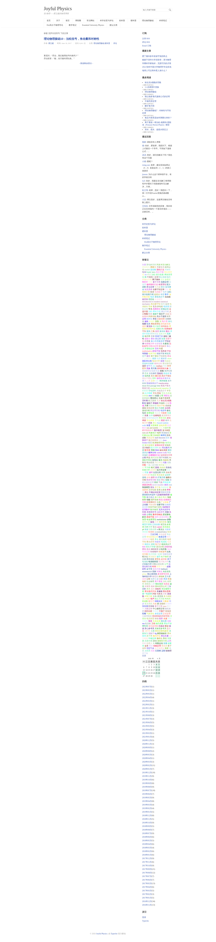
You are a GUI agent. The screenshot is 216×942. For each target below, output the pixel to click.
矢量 (144, 265)
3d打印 (147, 631)
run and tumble (152, 428)
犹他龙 (166, 373)
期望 (163, 420)
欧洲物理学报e (158, 443)
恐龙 (146, 373)
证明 (144, 319)
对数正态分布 (158, 564)
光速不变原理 (164, 398)
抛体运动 (158, 363)
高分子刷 (160, 272)
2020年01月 (147, 769)
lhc (170, 458)
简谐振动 (165, 433)
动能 (148, 500)
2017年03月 (147, 891)
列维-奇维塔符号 (149, 512)
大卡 (151, 415)
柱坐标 (151, 532)
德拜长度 (146, 522)
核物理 (169, 651)
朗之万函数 (159, 408)
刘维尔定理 (153, 346)
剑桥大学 (148, 527)
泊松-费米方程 (154, 311)
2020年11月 (147, 744)
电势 (165, 292)
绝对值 (161, 465)
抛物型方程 (162, 641)
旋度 (167, 304)
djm (154, 366)
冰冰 (144, 155)
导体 (150, 306)
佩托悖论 (156, 636)
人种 (153, 584)
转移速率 (162, 552)
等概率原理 (167, 554)
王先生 (145, 206)
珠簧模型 (146, 487)
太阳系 (147, 651)
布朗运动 (159, 643)
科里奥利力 (151, 502)
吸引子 (151, 601)
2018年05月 (147, 840)
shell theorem (160, 438)
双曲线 (169, 467)
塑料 (154, 378)
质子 (169, 559)
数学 (167, 294)
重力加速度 (155, 435)
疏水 (153, 589)
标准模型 (158, 299)
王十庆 (168, 576)
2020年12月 (147, 740)
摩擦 (169, 490)
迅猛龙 (160, 373)
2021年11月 (147, 708)
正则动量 (156, 524)
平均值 (157, 420)
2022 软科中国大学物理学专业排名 (157, 67)
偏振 (146, 321)
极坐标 (162, 331)
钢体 (150, 621)
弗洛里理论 (155, 324)
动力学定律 (161, 470)
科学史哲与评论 (107, 21)
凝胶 (144, 366)
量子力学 (156, 282)
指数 (169, 463)
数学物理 (154, 510)
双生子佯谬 (151, 547)
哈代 (163, 304)
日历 (144, 656)
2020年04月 (147, 758)
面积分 (147, 544)
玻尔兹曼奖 (149, 445)
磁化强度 (163, 450)
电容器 (166, 306)
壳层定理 (150, 438)
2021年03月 (147, 733)
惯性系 (145, 626)
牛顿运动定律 (154, 492)
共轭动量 (152, 505)
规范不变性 (147, 524)
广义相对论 (147, 358)
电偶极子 (158, 292)
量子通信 (155, 356)
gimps (144, 574)
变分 (153, 339)
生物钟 (169, 604)
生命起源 (156, 621)
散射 (169, 532)
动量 (161, 579)
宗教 (165, 594)
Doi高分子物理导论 (55, 25)
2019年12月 (147, 773)
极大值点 (150, 497)
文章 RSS (146, 39)
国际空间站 (147, 460)
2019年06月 (147, 794)
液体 (166, 485)
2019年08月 (147, 787)
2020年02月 (147, 765)
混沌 (148, 331)
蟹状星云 (154, 398)
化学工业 (155, 579)
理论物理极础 (148, 21)
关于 (58, 21)
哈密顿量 (158, 344)
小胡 (144, 161)
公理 (161, 396)
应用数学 (146, 510)
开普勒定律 (149, 349)
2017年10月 (147, 866)
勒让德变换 (152, 574)
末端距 (152, 321)
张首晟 (145, 606)
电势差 (164, 351)
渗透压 (168, 279)
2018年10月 (147, 823)
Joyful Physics (58, 8)
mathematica (147, 351)
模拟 (150, 443)
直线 (157, 467)
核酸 (169, 621)
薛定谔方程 (155, 410)
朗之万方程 (159, 599)
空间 (157, 349)
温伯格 (153, 270)
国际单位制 (147, 361)
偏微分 (147, 339)
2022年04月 (147, 697)
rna (143, 623)
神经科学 (155, 549)
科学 (169, 316)
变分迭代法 (167, 363)
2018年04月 (147, 844)
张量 (165, 643)
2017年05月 (147, 883)
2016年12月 (147, 901)
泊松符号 (160, 512)
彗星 (167, 648)
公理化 (149, 515)
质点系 (158, 339)
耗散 (150, 423)
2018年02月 (147, 851)
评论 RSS (146, 42)
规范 (169, 522)
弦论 (162, 279)
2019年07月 (147, 790)
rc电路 (147, 599)
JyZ (143, 181)
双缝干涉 (159, 336)
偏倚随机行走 (152, 284)
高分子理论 (147, 378)
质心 (155, 423)
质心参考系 (149, 628)
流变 (144, 579)
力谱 (146, 406)
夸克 (150, 309)
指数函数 (153, 529)
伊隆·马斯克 (157, 594)
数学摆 (147, 450)
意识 (148, 549)
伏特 (153, 544)
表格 (162, 371)
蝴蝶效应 (158, 601)
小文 (144, 200)
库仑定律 (150, 287)
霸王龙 (158, 376)
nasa (164, 606)
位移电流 (157, 415)
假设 (158, 480)
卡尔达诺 (162, 534)
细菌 (144, 324)
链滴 (148, 324)
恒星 (153, 651)
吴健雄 (159, 591)
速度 (157, 331)
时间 (154, 567)
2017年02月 (147, 894)
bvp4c (148, 272)
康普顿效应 (162, 633)
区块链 (151, 606)
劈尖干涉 (168, 623)
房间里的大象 (163, 368)
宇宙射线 (163, 356)
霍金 (169, 356)
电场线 (164, 542)
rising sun (146, 165)
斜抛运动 (165, 309)
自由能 (168, 297)
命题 (157, 396)
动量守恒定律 (158, 289)
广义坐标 (165, 502)
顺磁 (157, 450)
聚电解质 (162, 346)
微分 (168, 331)
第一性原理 (147, 594)
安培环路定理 (152, 418)
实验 (167, 480)
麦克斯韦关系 (163, 574)
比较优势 (161, 319)
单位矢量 (165, 636)
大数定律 (148, 609)
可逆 (146, 472)
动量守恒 (160, 505)
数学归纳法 (157, 515)
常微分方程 (147, 279)
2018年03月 (147, 848)
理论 (163, 480)
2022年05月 (147, 694)
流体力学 (162, 334)
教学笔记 (72, 25)
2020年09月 (147, 747)
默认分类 (113, 25)
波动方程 (146, 410)
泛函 (158, 502)
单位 (146, 492)
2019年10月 (147, 780)
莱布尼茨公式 (161, 586)
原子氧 (157, 487)
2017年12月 (147, 858)
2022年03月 (147, 701)
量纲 (144, 636)
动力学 (147, 336)
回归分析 (148, 611)
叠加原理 (150, 542)
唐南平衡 (150, 517)
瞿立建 (51, 43)
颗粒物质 (159, 584)
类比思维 (167, 591)
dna (160, 448)
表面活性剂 (147, 485)
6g (156, 633)
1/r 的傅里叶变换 (152, 87)
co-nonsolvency (161, 532)
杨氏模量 (159, 623)
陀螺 (144, 614)
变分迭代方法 (150, 591)
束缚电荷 (150, 413)
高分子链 (161, 406)
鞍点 (165, 497)
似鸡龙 (147, 376)
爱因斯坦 (146, 267)
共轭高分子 (161, 391)
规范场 (163, 524)
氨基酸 (148, 623)
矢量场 (166, 344)
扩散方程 (161, 477)
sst (146, 275)
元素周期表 (147, 616)
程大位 (145, 557)
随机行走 (160, 270)
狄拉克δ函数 (166, 401)
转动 (157, 619)
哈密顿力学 (149, 344)
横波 (167, 626)
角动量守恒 (155, 304)
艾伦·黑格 (157, 393)
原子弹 (149, 636)
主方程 (145, 554)
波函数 (168, 408)
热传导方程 (151, 480)
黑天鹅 (154, 368)
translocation (163, 383)
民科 (144, 643)
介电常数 (163, 549)
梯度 (149, 275)
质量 (153, 336)
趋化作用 (163, 425)
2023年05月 (147, 690)
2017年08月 (147, 873)
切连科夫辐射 (148, 363)
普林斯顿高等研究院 (161, 616)
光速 (165, 619)
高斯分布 (160, 329)
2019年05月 (147, 798)
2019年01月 (147, 812)
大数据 (166, 601)
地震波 (166, 584)
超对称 (164, 559)
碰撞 (162, 361)
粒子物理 (165, 557)
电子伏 (158, 544)
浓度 (148, 425)
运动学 (168, 475)
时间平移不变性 (155, 507)
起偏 (167, 403)
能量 (163, 339)
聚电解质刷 (151, 265)
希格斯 (156, 611)
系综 (165, 638)
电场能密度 (153, 562)
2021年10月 (147, 712)
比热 (169, 552)
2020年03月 (147, 762)
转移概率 (154, 552)
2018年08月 (147, 830)
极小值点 (158, 497)
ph (143, 529)
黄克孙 (149, 326)
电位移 (157, 413)
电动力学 (156, 361)
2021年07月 (147, 719)
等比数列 (166, 448)
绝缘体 (157, 542)
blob (144, 547)
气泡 (160, 482)
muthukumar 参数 (164, 519)
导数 (150, 282)
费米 (169, 633)
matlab (147, 270)
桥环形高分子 (148, 430)
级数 (157, 381)
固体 (167, 438)
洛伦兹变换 (153, 626)
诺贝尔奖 (160, 547)
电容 (152, 297)
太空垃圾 (152, 490)
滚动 (155, 641)
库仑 (157, 539)
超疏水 (157, 294)
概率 (167, 420)
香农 (151, 646)
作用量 (147, 341)
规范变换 (163, 522)
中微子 (162, 611)
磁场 (152, 522)
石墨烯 (158, 651)
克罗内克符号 (164, 510)
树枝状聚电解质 (162, 631)
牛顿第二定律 (153, 277)
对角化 (159, 571)
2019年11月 (147, 776)
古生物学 (153, 373)
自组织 (162, 604)
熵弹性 (163, 435)
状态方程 (156, 569)
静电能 (160, 306)
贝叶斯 (145, 401)
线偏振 (162, 403)
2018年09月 (147, 826)
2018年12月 (147, 815)
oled (150, 396)
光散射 (168, 529)
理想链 (151, 299)
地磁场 (166, 460)
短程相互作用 (166, 455)
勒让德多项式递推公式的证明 (157, 96)
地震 (158, 358)
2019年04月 (147, 801)
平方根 (147, 467)
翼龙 (153, 376)
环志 (148, 458)
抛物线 (162, 467)
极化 (170, 321)
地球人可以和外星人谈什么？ (154, 70)
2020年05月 (147, 755)
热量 (146, 415)
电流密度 (150, 619)
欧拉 (144, 403)
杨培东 (155, 576)
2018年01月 (147, 855)
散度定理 (162, 537)
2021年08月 (147, 715)
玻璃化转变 (159, 445)
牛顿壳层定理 (150, 101)
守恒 (144, 331)
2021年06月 (147, 722)
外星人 (149, 643)
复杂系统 (148, 604)
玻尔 (148, 356)
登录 (144, 917)
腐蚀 (152, 487)
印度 (161, 349)
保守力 (149, 366)
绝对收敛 (163, 381)
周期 (153, 450)
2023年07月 (147, 687)
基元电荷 (163, 539)
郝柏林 (161, 576)
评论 (115, 43)
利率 (163, 472)
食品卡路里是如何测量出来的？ (158, 118)
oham (169, 358)
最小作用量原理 (157, 341)
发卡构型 (166, 430)
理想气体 (150, 648)
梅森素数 (167, 571)
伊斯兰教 (148, 596)
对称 (167, 512)
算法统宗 (152, 557)
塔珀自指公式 (152, 537)
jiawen (144, 174)
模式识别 (155, 458)
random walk (162, 453)
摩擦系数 (162, 418)
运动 (148, 477)
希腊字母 (146, 534)
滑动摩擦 (150, 420)
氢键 (146, 529)
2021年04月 (147, 730)
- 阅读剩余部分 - (86, 63)
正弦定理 (167, 614)
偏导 (158, 557)
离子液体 (156, 279)
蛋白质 (164, 621)
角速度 (153, 475)
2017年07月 (147, 876)
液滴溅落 (166, 527)
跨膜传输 (152, 316)
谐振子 (151, 633)
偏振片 (149, 403)
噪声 (152, 599)
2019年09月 (147, 783)
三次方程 (154, 534)
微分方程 (165, 311)
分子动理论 (159, 648)
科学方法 (154, 334)
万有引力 (160, 267)
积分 (163, 287)
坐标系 (169, 472)
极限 (153, 477)
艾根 (153, 623)
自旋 (167, 314)
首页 (49, 21)
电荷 (152, 539)
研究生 (157, 559)
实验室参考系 (160, 628)
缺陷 (160, 440)
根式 (153, 467)
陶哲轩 (145, 282)
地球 (159, 433)
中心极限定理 (158, 609)
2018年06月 (147, 837)
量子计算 (158, 606)
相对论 (149, 319)
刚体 (150, 314)
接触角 (158, 589)
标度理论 (162, 284)
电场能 (145, 562)
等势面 (145, 354)
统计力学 (154, 448)
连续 (144, 477)
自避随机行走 (154, 455)
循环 (151, 472)
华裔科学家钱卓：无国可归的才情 (156, 63)
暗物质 (168, 611)
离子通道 (158, 581)
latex (153, 272)
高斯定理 (165, 282)
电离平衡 (152, 354)
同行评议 (158, 463)
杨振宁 (156, 314)
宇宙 (169, 351)
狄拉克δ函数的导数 (153, 82)
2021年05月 (147, 726)
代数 (165, 463)
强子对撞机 (164, 458)
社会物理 (150, 581)
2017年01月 (147, 898)
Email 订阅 (146, 46)
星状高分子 (159, 297)
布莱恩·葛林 (150, 586)
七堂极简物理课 (163, 495)
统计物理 (156, 326)
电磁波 (168, 361)
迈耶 (163, 651)
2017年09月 (147, 869)
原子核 (145, 653)
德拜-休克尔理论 (162, 517)
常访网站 (90, 21)
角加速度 (160, 475)
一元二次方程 (152, 465)
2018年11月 (147, 819)
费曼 (155, 319)
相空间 (145, 299)
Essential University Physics (93, 25)
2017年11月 (147, 862)
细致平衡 (160, 354)
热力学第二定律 (155, 554)
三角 (153, 331)
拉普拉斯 (157, 472)
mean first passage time (151, 386)
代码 (165, 366)
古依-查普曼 (158, 596)
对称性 (168, 270)
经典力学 (146, 470)
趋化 (161, 428)
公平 (166, 564)
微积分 (159, 638)
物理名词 (160, 378)
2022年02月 (147, 705)
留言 (68, 21)
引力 (155, 306)
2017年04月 (147, 887)
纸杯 (144, 142)
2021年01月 (147, 737)
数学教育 (158, 430)
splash (159, 527)
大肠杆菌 (167, 428)
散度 (152, 292)
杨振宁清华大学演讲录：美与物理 (156, 60)
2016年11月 (147, 905)
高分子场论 (166, 376)
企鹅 (144, 458)
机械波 (161, 626)
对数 (144, 465)
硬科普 (133, 21)
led (153, 396)
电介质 (165, 321)
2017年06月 (147, 880)
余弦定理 (158, 614)
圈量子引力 (161, 567)
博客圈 (78, 21)
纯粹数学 (166, 507)
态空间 (153, 470)
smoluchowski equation (159, 388)
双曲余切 (153, 406)
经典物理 (168, 329)
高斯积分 (156, 309)
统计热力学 (163, 562)
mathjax (159, 366)
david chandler (158, 485)
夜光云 (161, 529)
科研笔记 (163, 21)
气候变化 (150, 614)
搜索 (170, 10)
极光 (160, 460)
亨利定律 (167, 482)
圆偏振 (156, 403)
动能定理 (157, 646)
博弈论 (167, 396)
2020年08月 (147, 751)
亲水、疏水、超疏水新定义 (156, 130)
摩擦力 (153, 267)
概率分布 (152, 453)
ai (168, 641)
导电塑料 (152, 391)
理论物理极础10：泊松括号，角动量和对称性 (71, 38)
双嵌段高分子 (152, 383)
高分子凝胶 (161, 316)
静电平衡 (156, 351)
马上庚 (147, 381)
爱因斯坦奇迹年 (149, 495)
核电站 (155, 460)
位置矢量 (146, 475)
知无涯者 (148, 289)
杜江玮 (145, 190)
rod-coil (145, 433)
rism (170, 485)
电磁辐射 (165, 487)
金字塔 (149, 569)
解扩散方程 (149, 106)
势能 (167, 289)
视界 (161, 619)
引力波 (157, 287)
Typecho (145, 921)
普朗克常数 (166, 492)
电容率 (163, 410)
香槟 (156, 482)
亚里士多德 (161, 490)
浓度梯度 (154, 425)
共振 (155, 604)
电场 (144, 272)
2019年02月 (147, 808)
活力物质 (146, 448)
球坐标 (145, 532)
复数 (157, 321)
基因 (154, 358)
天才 (158, 401)
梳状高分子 (166, 544)
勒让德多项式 (165, 277)
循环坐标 (155, 500)
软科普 (122, 21)
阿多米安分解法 (163, 265)
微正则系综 (153, 440)
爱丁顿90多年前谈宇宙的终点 (154, 56)
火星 (153, 631)
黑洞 (165, 579)
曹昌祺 (164, 646)
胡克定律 (150, 408)
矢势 (157, 522)
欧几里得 (152, 401)
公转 (148, 579)
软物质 (168, 445)
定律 (153, 381)
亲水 (148, 589)
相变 (162, 294)
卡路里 (164, 413)
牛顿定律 (152, 638)
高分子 (162, 314)
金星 (146, 646)
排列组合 (165, 326)
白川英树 (148, 393)
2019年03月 (147, 805)
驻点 (155, 527)
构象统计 (152, 433)
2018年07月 (147, 833)
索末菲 (164, 358)
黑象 (148, 368)
